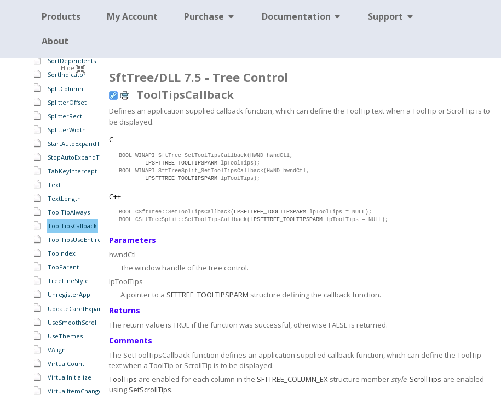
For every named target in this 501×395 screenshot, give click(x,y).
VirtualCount (66, 363)
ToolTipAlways (69, 212)
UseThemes (65, 336)
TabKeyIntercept (72, 171)
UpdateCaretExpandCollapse (89, 308)
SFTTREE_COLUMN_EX (292, 379)
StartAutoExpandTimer (81, 143)
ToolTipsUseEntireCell (80, 239)
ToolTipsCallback (72, 226)
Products (61, 16)
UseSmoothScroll (73, 322)
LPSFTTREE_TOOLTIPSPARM (181, 163)
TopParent (63, 267)
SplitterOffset (67, 102)
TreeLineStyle (68, 280)
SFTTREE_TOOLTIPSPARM (207, 295)
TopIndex (62, 253)
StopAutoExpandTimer (81, 157)
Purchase (209, 16)
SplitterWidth (67, 130)
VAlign (57, 350)
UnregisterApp (69, 294)
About (55, 41)
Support (391, 16)
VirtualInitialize (69, 377)
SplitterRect (65, 116)
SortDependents (72, 61)
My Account (132, 16)
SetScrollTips (150, 389)
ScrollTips (425, 379)
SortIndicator (67, 74)
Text (54, 184)
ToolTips (123, 379)
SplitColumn (65, 88)
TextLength (64, 198)
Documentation (302, 16)
